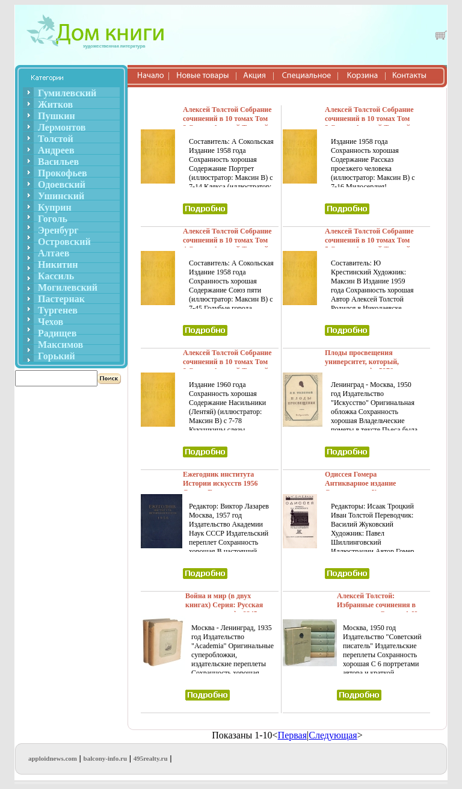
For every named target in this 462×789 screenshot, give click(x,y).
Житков (55, 104)
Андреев (56, 150)
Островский (64, 242)
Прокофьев (62, 173)
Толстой (55, 139)
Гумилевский (67, 93)
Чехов (50, 322)
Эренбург (58, 230)
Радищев (57, 333)
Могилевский (67, 287)
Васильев (58, 161)
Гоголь (52, 219)
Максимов (60, 344)
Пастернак (61, 299)
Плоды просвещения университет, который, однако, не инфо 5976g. (362, 361)
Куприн (55, 207)
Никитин (58, 264)
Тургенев (58, 310)
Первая (292, 735)
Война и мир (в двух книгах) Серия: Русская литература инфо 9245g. (224, 605)
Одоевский (61, 184)
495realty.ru (151, 758)
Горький (56, 356)
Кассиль (56, 276)
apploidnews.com (52, 758)
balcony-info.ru (105, 758)
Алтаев (53, 253)
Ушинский (61, 196)
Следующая (333, 735)
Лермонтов (61, 127)
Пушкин (56, 116)
